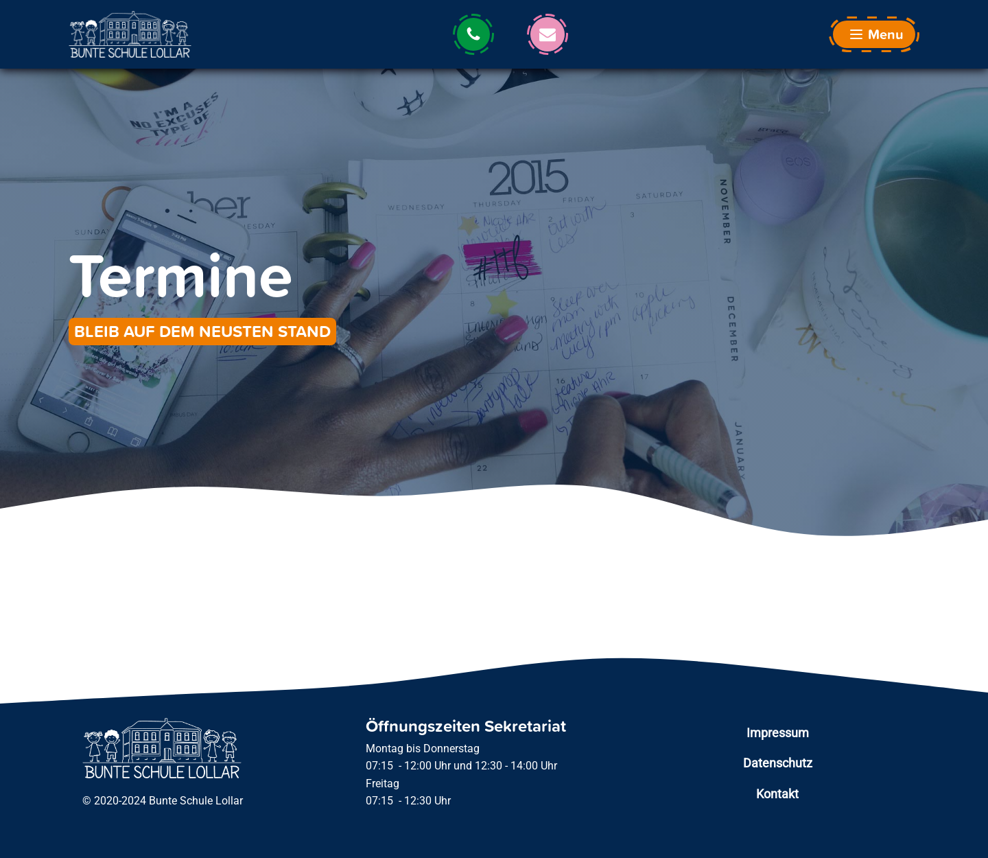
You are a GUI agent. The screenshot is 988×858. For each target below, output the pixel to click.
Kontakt (777, 794)
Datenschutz (777, 763)
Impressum (777, 733)
